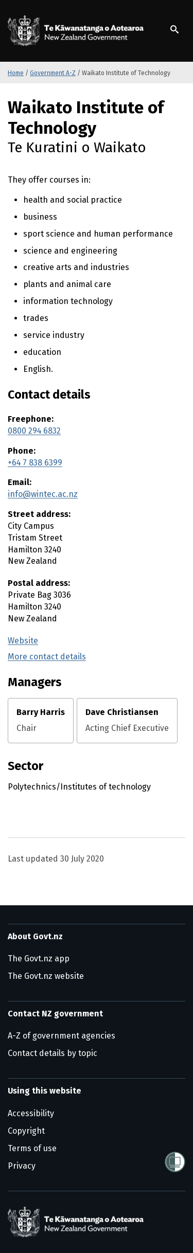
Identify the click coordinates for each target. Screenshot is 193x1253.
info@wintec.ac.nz (43, 494)
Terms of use (32, 1148)
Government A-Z (53, 73)
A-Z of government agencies (61, 1036)
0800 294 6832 (34, 431)
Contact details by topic (52, 1053)
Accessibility (31, 1113)
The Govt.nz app (38, 958)
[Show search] (174, 29)
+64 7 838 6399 (35, 463)
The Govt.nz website (46, 976)
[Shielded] (175, 1162)
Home (16, 73)
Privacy (22, 1166)
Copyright (26, 1131)
